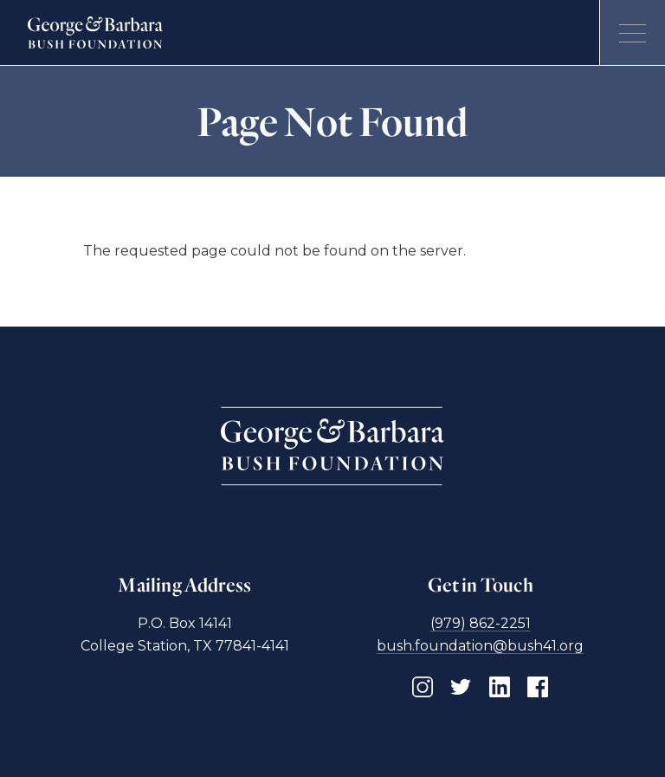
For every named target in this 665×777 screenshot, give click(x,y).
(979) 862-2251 (480, 623)
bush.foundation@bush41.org (480, 646)
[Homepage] (96, 32)
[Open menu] (632, 33)
